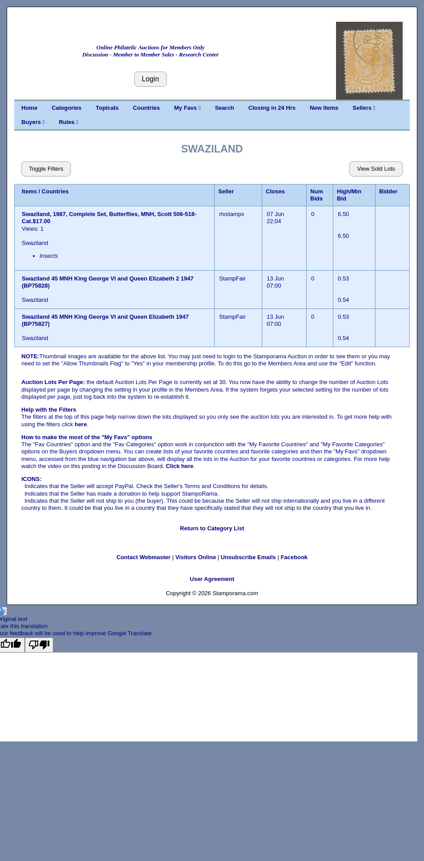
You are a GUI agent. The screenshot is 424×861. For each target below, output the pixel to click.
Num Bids (316, 195)
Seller (226, 191)
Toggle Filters (46, 168)
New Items (324, 107)
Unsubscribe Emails (248, 557)
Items (29, 191)
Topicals (107, 107)
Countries (146, 107)
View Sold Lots (376, 168)
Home (29, 107)
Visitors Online (195, 557)
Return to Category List (212, 528)
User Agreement (212, 579)
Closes (275, 191)
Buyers (32, 122)
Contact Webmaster (143, 557)
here (81, 424)
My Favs (187, 107)
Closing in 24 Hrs (272, 107)
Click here (179, 466)
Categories (66, 107)
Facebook (294, 557)
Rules (68, 122)
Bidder (388, 191)
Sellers (363, 107)
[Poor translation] (39, 645)
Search (224, 107)
